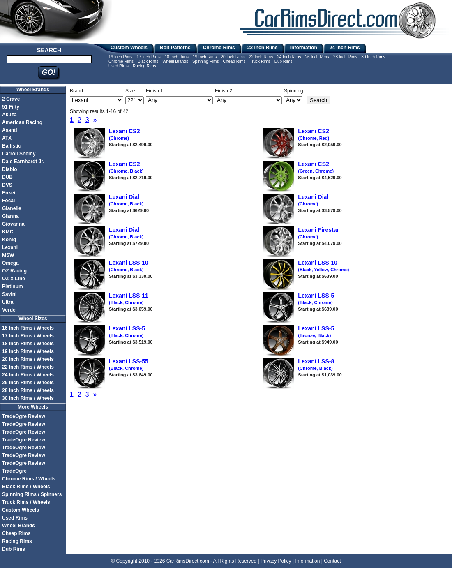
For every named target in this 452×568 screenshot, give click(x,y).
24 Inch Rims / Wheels (28, 375)
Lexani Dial (126, 200)
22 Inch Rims (262, 48)
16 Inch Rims (120, 57)
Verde (9, 310)
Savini (9, 294)
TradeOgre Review (23, 416)
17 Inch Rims (148, 57)
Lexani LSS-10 (128, 265)
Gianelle (11, 208)
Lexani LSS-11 (128, 298)
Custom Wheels (129, 48)
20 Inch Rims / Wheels (28, 359)
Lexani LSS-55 (128, 364)
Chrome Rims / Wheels (28, 479)
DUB (7, 177)
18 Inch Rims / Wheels (28, 343)
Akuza (9, 115)
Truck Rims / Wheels (26, 502)
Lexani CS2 (124, 134)
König (9, 239)
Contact (332, 561)
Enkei (8, 193)
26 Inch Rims (317, 57)
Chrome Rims (219, 48)
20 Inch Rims (232, 57)
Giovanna (13, 224)
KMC (7, 232)
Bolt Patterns (175, 48)
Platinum (12, 286)
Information (303, 48)
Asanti (9, 130)
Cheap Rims (234, 61)
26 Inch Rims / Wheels (28, 383)
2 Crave (11, 99)
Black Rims (148, 61)
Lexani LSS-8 (316, 364)
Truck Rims (259, 61)
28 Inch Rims (345, 57)
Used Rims (118, 66)
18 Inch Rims (177, 57)
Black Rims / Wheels (26, 486)
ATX (7, 138)
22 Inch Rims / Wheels (28, 367)
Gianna (10, 216)
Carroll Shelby (18, 154)
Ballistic (11, 146)
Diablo (9, 169)
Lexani (10, 247)
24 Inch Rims (345, 48)
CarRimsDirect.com (187, 561)
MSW (8, 255)
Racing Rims (144, 66)
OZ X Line (13, 279)
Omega (10, 263)
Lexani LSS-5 (316, 298)
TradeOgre (14, 471)
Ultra (7, 302)
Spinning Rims (205, 61)
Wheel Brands (175, 61)
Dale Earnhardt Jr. (23, 161)
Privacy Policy (276, 561)
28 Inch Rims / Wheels (28, 390)
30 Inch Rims (373, 57)
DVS (7, 185)
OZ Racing (14, 271)
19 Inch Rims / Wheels (28, 351)
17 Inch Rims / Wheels (28, 336)
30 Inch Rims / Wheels (28, 398)
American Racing (22, 122)
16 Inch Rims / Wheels (28, 328)
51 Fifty (10, 107)
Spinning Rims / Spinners (32, 494)
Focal (8, 200)
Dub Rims (283, 61)
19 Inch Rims (205, 57)
